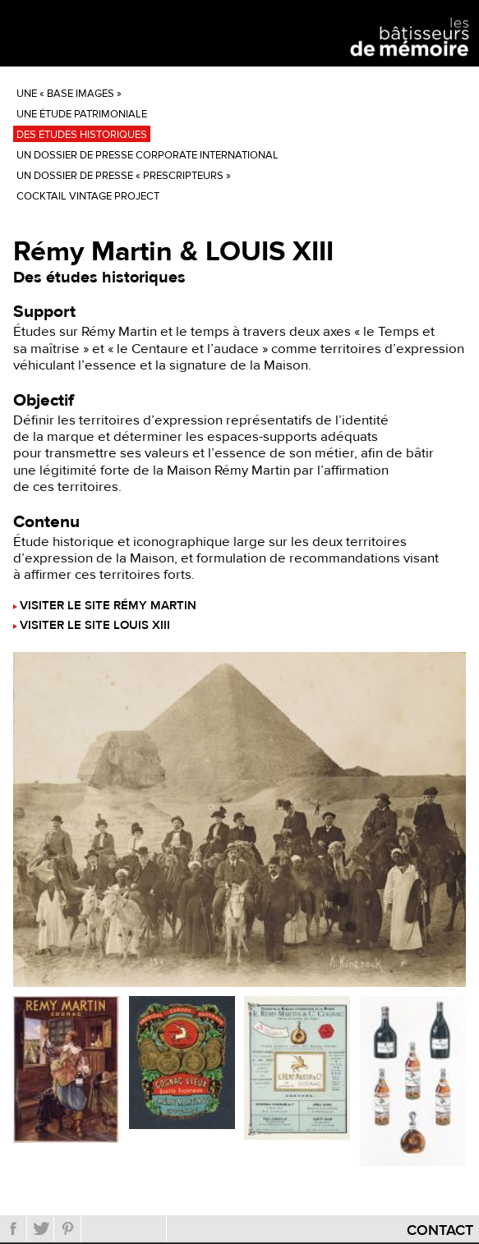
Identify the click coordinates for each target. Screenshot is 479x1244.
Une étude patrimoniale (81, 114)
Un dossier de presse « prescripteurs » (123, 175)
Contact (440, 1230)
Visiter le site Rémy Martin (108, 606)
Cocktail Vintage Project (87, 196)
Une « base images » (69, 93)
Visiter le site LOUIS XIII (95, 626)
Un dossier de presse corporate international (147, 155)
